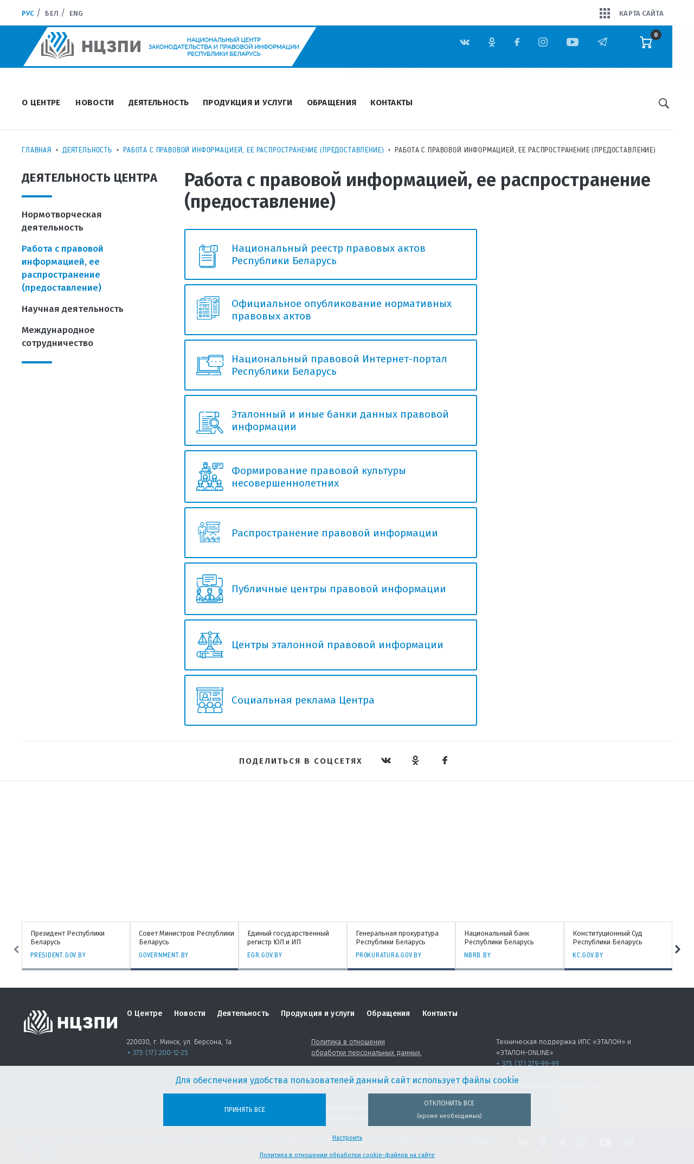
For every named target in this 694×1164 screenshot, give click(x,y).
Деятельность (158, 102)
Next (684, 949)
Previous (9, 949)
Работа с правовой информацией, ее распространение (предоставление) (253, 149)
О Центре (41, 102)
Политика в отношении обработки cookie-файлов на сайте (347, 1155)
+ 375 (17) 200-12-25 (157, 1052)
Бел (51, 13)
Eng (76, 13)
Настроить (347, 1137)
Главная (37, 149)
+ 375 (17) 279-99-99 (527, 1063)
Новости (94, 102)
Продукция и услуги (247, 102)
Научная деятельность (73, 309)
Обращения (332, 102)
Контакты (391, 102)
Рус (28, 13)
